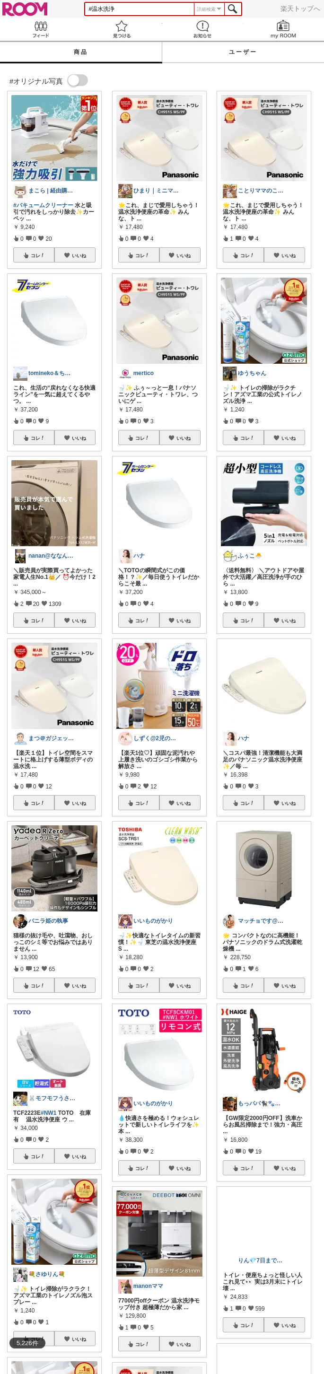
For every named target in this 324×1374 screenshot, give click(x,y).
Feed (40, 29)
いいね (79, 255)
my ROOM (283, 29)
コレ (38, 255)
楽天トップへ (300, 8)
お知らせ (202, 29)
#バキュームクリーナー (43, 205)
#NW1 (48, 1113)
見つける (121, 29)
